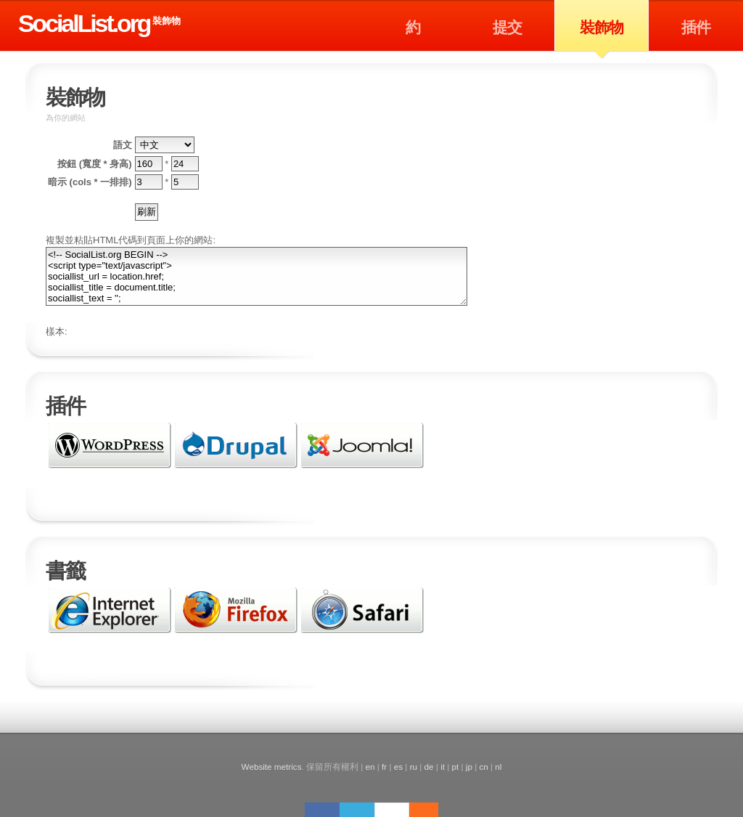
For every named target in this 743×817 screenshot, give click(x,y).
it (442, 766)
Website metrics (272, 766)
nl (498, 766)
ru (413, 766)
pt (455, 766)
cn (483, 766)
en (370, 766)
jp (469, 766)
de (429, 766)
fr (384, 766)
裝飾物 (166, 20)
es (398, 766)
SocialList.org (83, 23)
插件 (695, 27)
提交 (507, 27)
